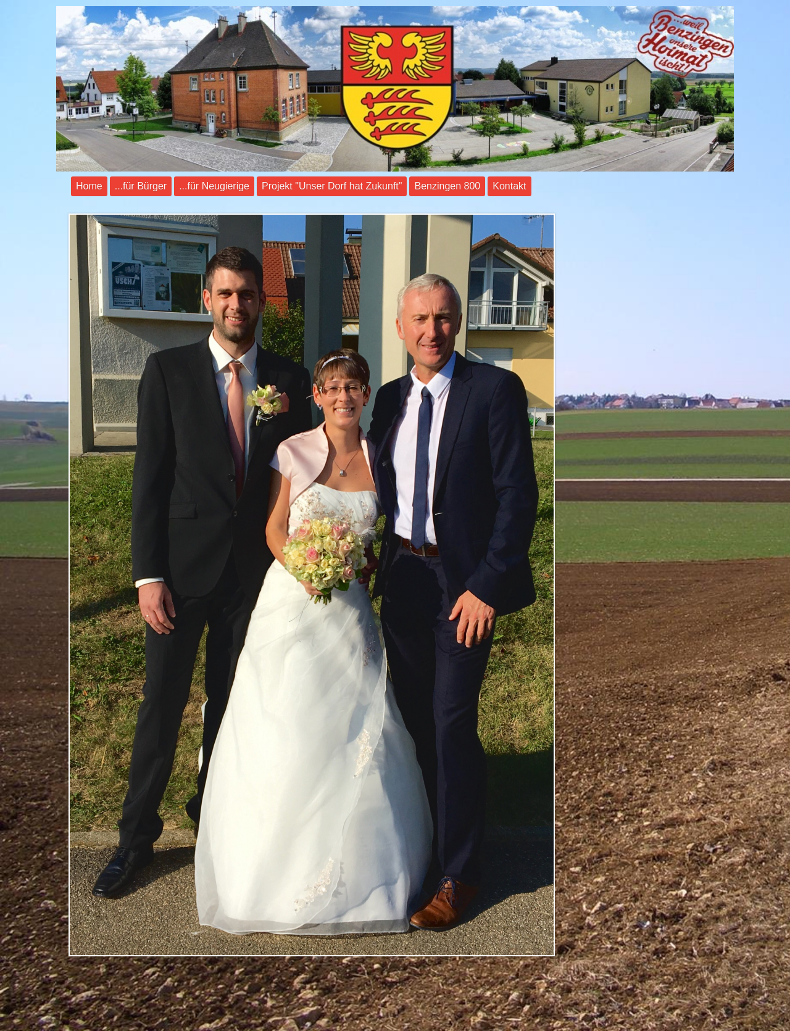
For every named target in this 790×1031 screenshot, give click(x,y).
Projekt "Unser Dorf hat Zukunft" (332, 186)
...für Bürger (141, 186)
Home (89, 186)
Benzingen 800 (447, 186)
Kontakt (509, 186)
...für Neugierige (214, 186)
